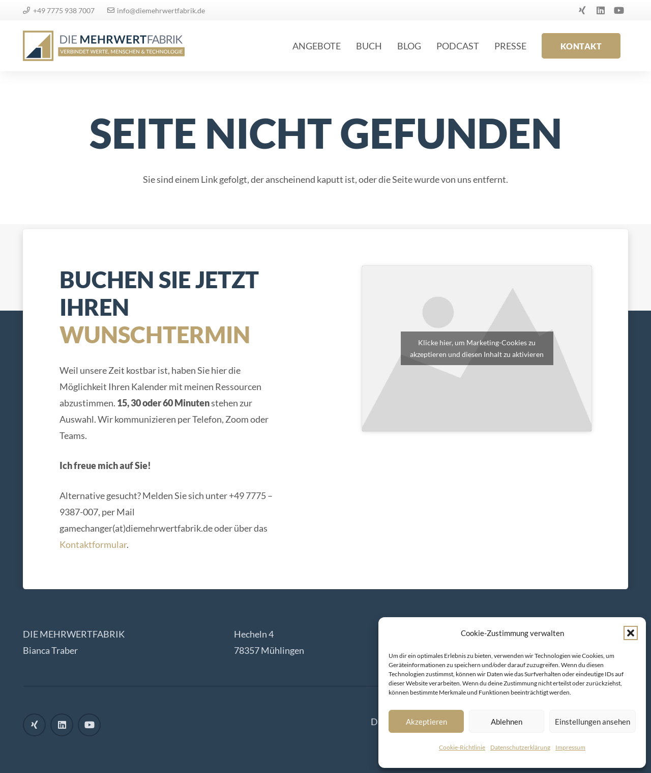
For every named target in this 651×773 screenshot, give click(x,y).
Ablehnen (506, 721)
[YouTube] (619, 10)
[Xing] (582, 10)
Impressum (570, 747)
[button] (631, 633)
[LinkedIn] (600, 10)
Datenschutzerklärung (520, 747)
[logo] (104, 46)
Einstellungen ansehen (592, 721)
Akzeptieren (426, 721)
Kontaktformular (93, 544)
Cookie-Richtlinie (462, 747)
